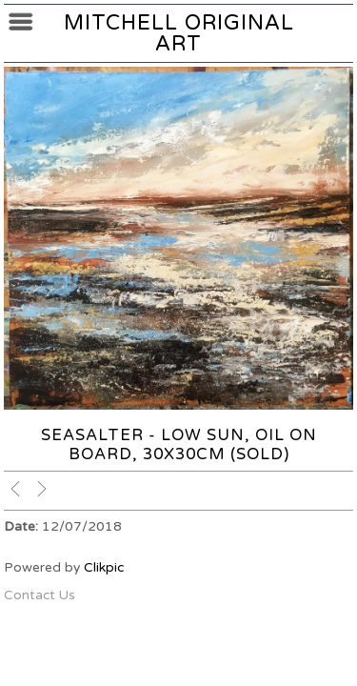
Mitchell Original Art (179, 33)
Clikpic (104, 567)
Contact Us (39, 595)
